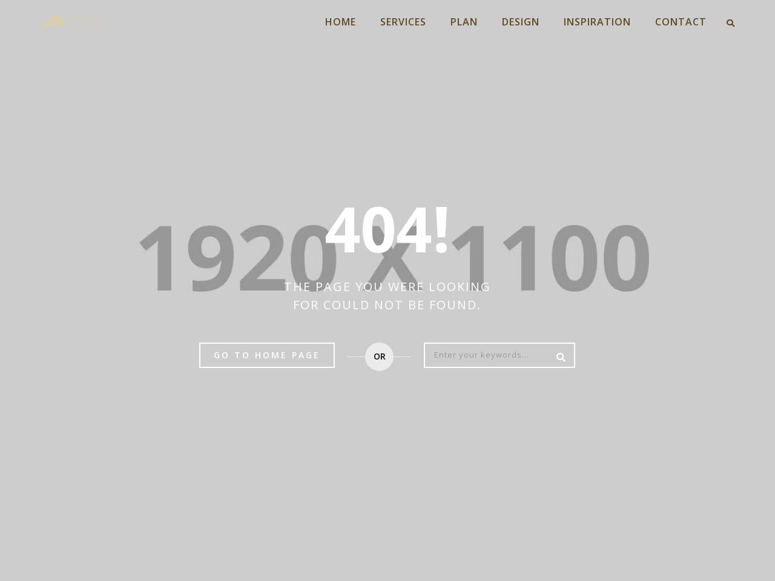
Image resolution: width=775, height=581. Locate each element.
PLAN (464, 21)
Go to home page (267, 355)
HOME (340, 21)
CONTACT (681, 21)
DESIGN (520, 21)
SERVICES (403, 21)
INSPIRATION (597, 21)
